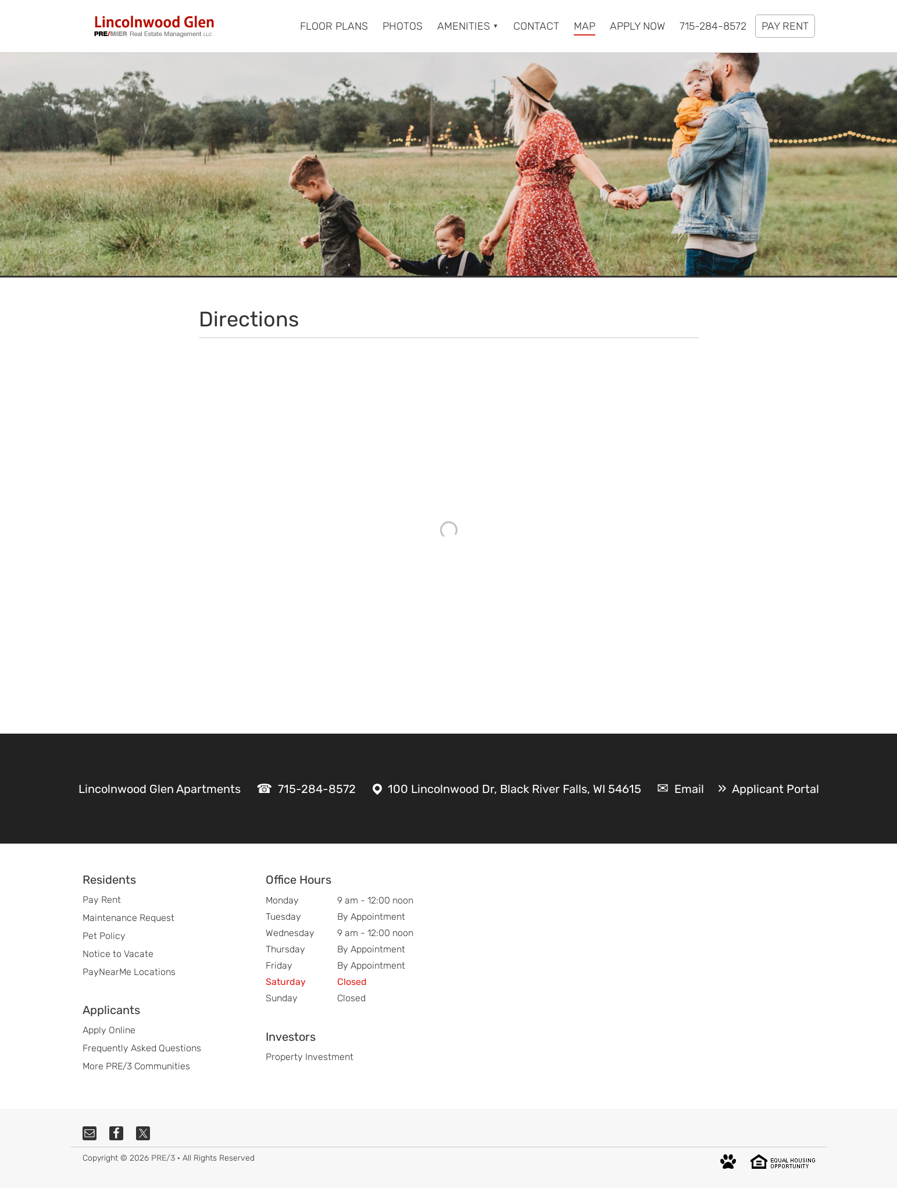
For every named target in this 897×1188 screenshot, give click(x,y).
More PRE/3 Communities (136, 1066)
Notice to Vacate (118, 953)
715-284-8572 (317, 789)
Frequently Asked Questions (142, 1048)
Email (689, 789)
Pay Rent (102, 899)
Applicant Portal (775, 789)
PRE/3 (163, 1158)
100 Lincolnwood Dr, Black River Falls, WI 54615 (514, 789)
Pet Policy (104, 935)
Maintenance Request (128, 917)
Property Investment (309, 1056)
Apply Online (109, 1030)
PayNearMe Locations (129, 971)
